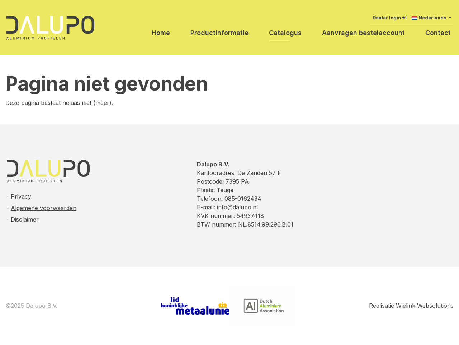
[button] (431, 17)
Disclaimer (25, 219)
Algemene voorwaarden (43, 208)
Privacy (21, 196)
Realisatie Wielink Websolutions (411, 305)
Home (161, 33)
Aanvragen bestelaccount (363, 33)
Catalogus (285, 33)
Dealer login (387, 17)
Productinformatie (219, 33)
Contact (438, 33)
